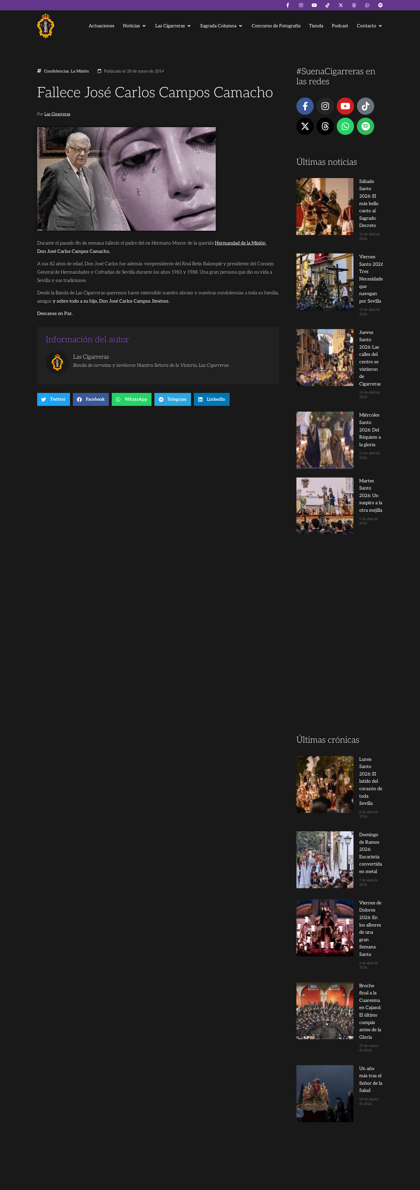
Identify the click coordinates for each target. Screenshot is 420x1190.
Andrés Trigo (126, 1183)
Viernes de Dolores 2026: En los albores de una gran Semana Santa (349, 655)
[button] (135, 26)
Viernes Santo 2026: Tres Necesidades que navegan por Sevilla (350, 223)
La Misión (80, 71)
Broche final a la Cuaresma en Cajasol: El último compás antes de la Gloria (350, 697)
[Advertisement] (339, 464)
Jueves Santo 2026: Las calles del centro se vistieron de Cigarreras (349, 265)
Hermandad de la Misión (240, 243)
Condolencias (56, 71)
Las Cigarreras (57, 114)
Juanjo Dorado (154, 1183)
